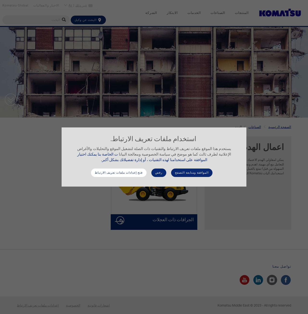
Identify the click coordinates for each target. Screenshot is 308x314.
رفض (158, 172)
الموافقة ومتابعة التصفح (192, 172)
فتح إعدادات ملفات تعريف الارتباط (119, 172)
